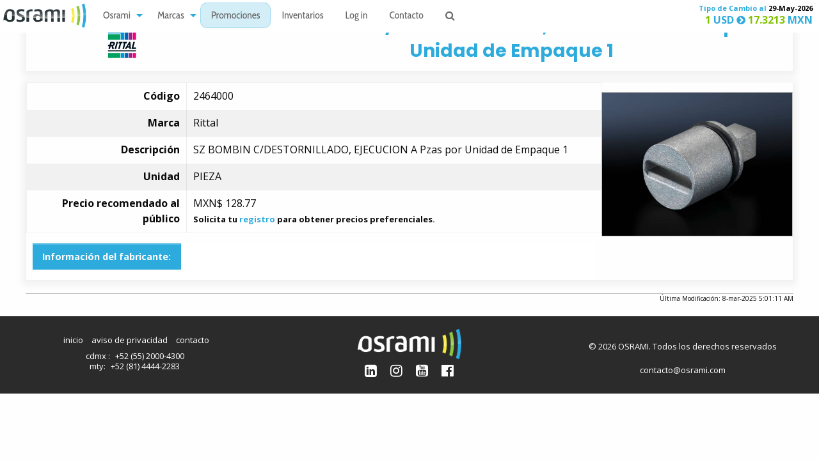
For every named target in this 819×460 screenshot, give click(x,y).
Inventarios (302, 16)
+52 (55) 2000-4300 (149, 356)
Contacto (407, 16)
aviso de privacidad (129, 340)
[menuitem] (119, 15)
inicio (73, 340)
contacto (192, 340)
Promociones (235, 16)
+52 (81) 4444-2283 (145, 366)
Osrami (117, 16)
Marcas (170, 16)
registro (257, 219)
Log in (357, 16)
